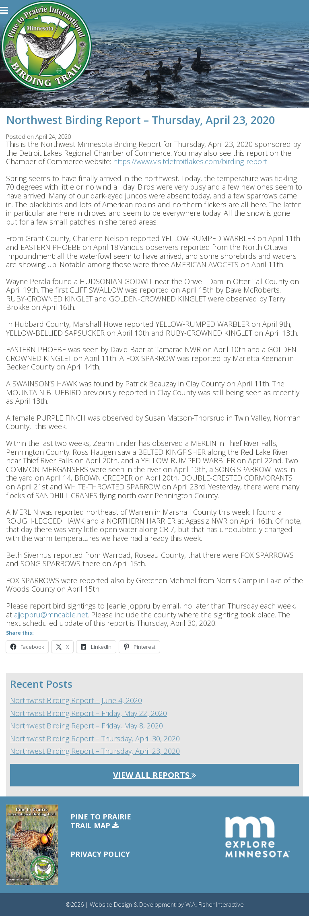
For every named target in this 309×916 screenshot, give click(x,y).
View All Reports (154, 775)
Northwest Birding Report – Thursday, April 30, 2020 (95, 738)
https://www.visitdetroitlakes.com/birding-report (190, 161)
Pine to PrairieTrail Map (100, 821)
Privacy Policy (100, 854)
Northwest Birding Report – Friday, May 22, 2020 (88, 713)
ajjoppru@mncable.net (51, 614)
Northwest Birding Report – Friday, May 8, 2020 (86, 726)
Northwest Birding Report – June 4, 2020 (76, 700)
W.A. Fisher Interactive (214, 904)
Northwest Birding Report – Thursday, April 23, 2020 (95, 751)
